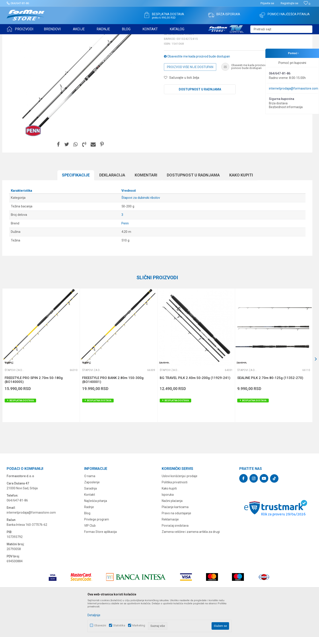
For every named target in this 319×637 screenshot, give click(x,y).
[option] (41, 389)
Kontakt (89, 529)
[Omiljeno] (307, 4)
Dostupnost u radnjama (200, 123)
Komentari (146, 209)
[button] (281, 29)
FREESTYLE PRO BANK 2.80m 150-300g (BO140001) (113, 414)
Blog (87, 547)
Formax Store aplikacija (100, 566)
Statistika (119, 625)
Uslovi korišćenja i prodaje (179, 510)
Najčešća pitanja (95, 535)
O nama (89, 510)
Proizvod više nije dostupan (190, 101)
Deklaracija (112, 209)
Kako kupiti (241, 209)
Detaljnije (94, 615)
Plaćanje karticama (175, 541)
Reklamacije (170, 553)
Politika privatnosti (174, 516)
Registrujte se (289, 3)
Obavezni (100, 625)
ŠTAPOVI (46, 37)
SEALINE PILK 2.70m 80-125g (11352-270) (270, 412)
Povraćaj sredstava (175, 560)
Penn (125, 258)
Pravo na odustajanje (176, 547)
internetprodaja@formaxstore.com (293, 88)
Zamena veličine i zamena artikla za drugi (191, 566)
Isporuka (168, 529)
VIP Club (90, 560)
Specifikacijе (76, 209)
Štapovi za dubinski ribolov (71, 37)
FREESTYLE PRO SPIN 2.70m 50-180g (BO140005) (34, 414)
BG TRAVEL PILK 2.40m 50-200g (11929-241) (195, 412)
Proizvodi (31, 37)
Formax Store (15, 37)
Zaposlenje (92, 516)
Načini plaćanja (172, 535)
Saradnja (90, 522)
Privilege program (96, 553)
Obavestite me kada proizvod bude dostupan (197, 90)
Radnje (89, 541)
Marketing (138, 625)
